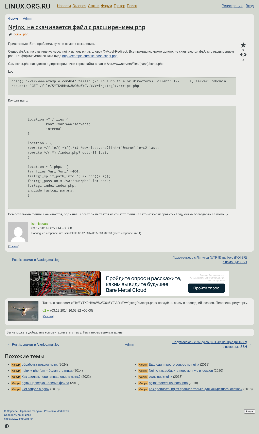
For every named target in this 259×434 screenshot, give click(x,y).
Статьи (93, 6)
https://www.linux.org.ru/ (18, 418)
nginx (17, 34)
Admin (27, 18)
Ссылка (13, 246)
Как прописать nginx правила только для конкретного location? (195, 389)
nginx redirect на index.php (168, 383)
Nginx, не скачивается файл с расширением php (76, 27)
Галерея (79, 6)
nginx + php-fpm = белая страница (47, 370)
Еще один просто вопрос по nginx (174, 364)
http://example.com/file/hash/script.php (90, 56)
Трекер (119, 6)
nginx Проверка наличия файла (45, 383)
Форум (106, 6)
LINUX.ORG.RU (28, 6)
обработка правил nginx (40, 364)
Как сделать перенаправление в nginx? (51, 376)
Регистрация (232, 6)
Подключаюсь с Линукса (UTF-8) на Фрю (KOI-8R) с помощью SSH (209, 260)
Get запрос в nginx (35, 389)
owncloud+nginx (160, 376)
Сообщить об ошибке (17, 414)
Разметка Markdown (56, 411)
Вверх (249, 411)
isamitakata (39, 223)
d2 (44, 310)
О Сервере (11, 411)
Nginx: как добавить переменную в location (181, 370)
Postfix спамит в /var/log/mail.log (35, 259)
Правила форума (31, 411)
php (26, 34)
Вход (250, 6)
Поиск (132, 6)
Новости (64, 6)
